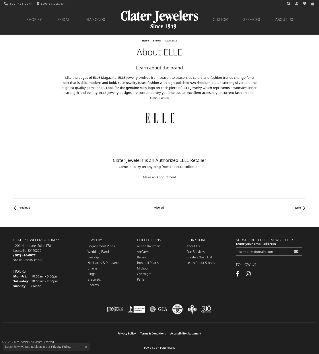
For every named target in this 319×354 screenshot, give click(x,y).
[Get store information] (27, 260)
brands (157, 40)
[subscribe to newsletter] (296, 252)
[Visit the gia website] (158, 309)
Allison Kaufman (148, 246)
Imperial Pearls (148, 263)
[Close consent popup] (86, 347)
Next (298, 208)
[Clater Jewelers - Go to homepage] (159, 19)
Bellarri (142, 257)
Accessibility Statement (185, 333)
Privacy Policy (127, 333)
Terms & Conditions (153, 333)
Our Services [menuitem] (196, 252)
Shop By (34, 19)
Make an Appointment (159, 177)
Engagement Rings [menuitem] (101, 246)
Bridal (63, 19)
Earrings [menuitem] (93, 257)
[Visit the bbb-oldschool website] (192, 309)
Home (145, 40)
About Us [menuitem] (193, 246)
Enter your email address (256, 243)
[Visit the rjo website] (206, 309)
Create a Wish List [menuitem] (199, 257)
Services (252, 19)
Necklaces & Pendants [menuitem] (103, 263)
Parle (140, 279)
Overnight (144, 274)
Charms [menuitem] (93, 285)
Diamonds (95, 19)
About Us (284, 19)
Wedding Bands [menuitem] (99, 252)
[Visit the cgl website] (177, 309)
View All (159, 208)
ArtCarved (144, 252)
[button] (289, 4)
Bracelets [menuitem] (94, 279)
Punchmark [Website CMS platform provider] (167, 347)
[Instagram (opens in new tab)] (248, 274)
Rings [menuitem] (91, 274)
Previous (24, 208)
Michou (142, 268)
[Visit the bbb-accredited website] (136, 309)
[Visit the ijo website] (115, 309)
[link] (18, 4)
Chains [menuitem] (92, 268)
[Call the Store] (24, 255)
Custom (220, 19)
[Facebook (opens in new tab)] (237, 274)
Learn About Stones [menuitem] (201, 263)
